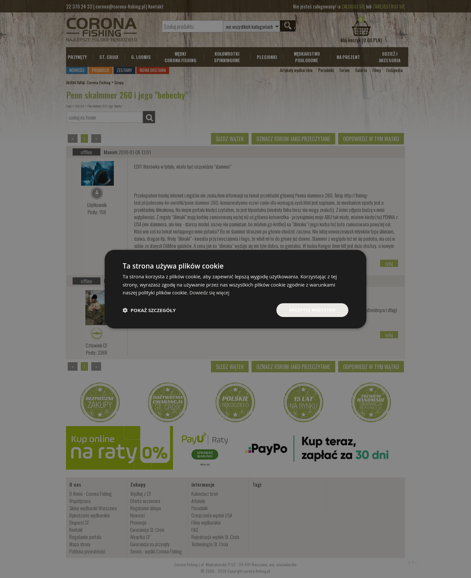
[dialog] (235, 289)
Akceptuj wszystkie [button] (311, 310)
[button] (149, 310)
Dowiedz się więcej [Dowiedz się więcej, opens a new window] (210, 292)
